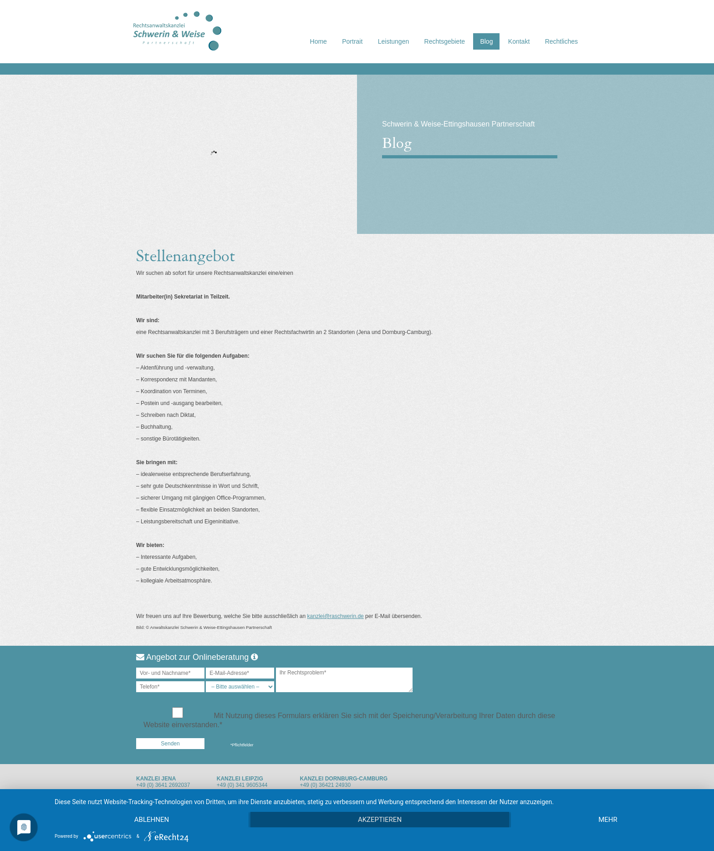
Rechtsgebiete (444, 41)
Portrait (352, 41)
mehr (607, 820)
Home (318, 41)
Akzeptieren (380, 820)
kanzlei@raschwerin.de (335, 616)
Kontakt (519, 41)
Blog (486, 41)
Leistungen (393, 41)
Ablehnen (151, 820)
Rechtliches (561, 41)
